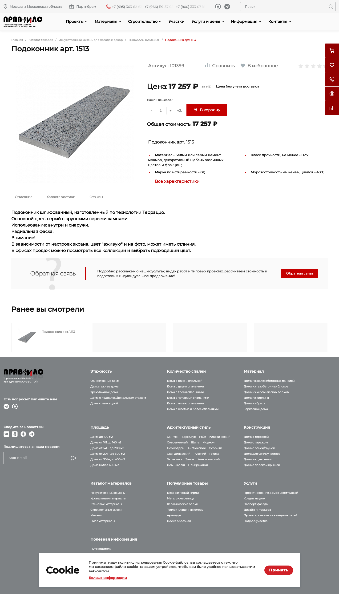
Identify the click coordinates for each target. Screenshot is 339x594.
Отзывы (96, 197)
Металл (96, 515)
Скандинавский (178, 453)
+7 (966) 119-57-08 (159, 7)
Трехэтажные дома (104, 392)
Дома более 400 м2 (104, 465)
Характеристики (61, 197)
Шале (195, 442)
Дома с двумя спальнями (185, 386)
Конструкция (257, 427)
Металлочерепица (180, 498)
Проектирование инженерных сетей (270, 515)
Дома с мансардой (104, 403)
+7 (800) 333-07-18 (190, 7)
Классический (219, 437)
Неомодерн (175, 448)
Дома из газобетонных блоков (266, 386)
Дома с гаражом (256, 442)
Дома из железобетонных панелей (269, 381)
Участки (176, 21)
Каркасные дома (256, 409)
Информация (246, 21)
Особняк (215, 448)
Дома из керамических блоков (266, 392)
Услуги (250, 483)
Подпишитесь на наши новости (32, 447)
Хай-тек (172, 437)
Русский (200, 453)
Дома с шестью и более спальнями (192, 409)
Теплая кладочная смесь (185, 509)
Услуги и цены (208, 21)
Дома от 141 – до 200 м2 (107, 448)
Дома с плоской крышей (262, 465)
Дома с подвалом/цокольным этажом (118, 397)
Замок (190, 459)
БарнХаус (189, 437)
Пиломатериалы (102, 521)
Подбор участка (255, 521)
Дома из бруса (254, 403)
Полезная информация (113, 539)
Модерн (208, 442)
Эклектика (174, 459)
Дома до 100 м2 (101, 437)
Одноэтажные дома (104, 381)
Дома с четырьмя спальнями (188, 397)
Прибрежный (198, 465)
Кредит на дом (254, 498)
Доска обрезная (179, 521)
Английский (196, 448)
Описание (23, 197)
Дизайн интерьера (257, 509)
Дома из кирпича (256, 397)
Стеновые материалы (106, 504)
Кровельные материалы (107, 498)
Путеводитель (100, 548)
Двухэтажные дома (104, 386)
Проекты (76, 21)
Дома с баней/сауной (259, 448)
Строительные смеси (105, 509)
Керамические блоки (182, 504)
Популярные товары (187, 483)
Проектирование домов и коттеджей (271, 492)
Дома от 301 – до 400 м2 (107, 459)
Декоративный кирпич (183, 492)
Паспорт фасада (256, 504)
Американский (209, 459)
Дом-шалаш (176, 465)
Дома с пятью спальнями (185, 403)
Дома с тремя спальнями (185, 392)
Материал (254, 371)
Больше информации (108, 578)
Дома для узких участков (262, 453)
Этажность (101, 371)
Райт (202, 437)
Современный (177, 442)
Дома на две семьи (257, 459)
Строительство (144, 21)
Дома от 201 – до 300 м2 (107, 453)
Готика (214, 453)
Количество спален (186, 371)
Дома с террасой (256, 437)
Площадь (99, 427)
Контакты (279, 21)
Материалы (108, 21)
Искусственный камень (107, 492)
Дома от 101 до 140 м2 (105, 442)
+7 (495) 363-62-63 (127, 7)
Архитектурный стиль (188, 427)
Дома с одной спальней (184, 381)
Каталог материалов (111, 483)
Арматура (174, 515)
